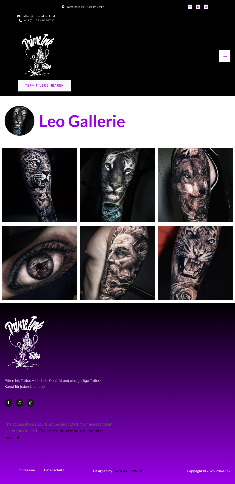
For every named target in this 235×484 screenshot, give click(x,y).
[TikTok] (30, 403)
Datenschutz (54, 470)
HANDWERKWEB (128, 471)
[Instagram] (19, 403)
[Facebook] (8, 403)
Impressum (26, 470)
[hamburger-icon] (224, 56)
